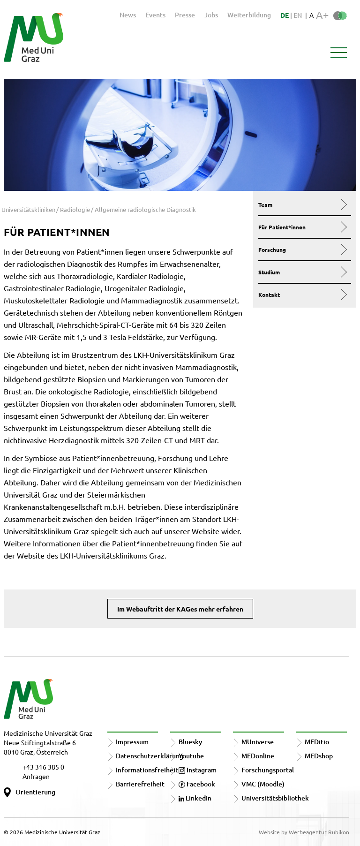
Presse (185, 14)
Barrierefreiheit (140, 783)
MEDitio (317, 741)
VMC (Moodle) (263, 783)
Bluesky (190, 741)
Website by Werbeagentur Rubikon (304, 832)
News (128, 14)
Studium (302, 272)
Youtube (191, 755)
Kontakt (302, 294)
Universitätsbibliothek (275, 797)
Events (155, 14)
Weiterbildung (249, 14)
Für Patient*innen (302, 227)
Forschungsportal (267, 769)
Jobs (211, 14)
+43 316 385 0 (43, 767)
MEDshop (319, 755)
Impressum (132, 741)
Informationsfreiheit (147, 769)
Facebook (197, 783)
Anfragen (36, 776)
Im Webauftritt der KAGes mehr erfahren (180, 608)
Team (302, 204)
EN (297, 15)
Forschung (302, 249)
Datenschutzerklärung (149, 755)
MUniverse (257, 741)
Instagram (198, 769)
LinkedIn (195, 797)
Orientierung (35, 791)
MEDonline (257, 755)
